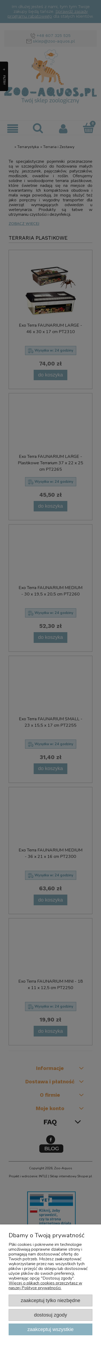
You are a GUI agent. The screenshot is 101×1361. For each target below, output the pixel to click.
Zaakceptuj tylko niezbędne (50, 1300)
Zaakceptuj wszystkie (50, 1329)
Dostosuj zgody (50, 1315)
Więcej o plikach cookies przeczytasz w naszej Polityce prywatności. (45, 1285)
